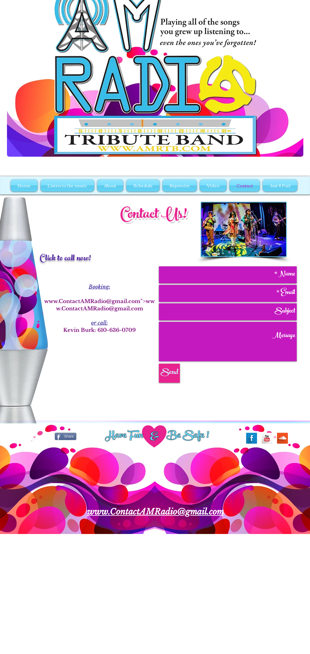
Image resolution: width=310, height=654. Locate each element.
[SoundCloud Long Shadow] (282, 438)
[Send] (169, 373)
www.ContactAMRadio (75, 301)
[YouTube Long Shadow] (267, 438)
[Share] (65, 436)
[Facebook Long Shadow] (251, 438)
